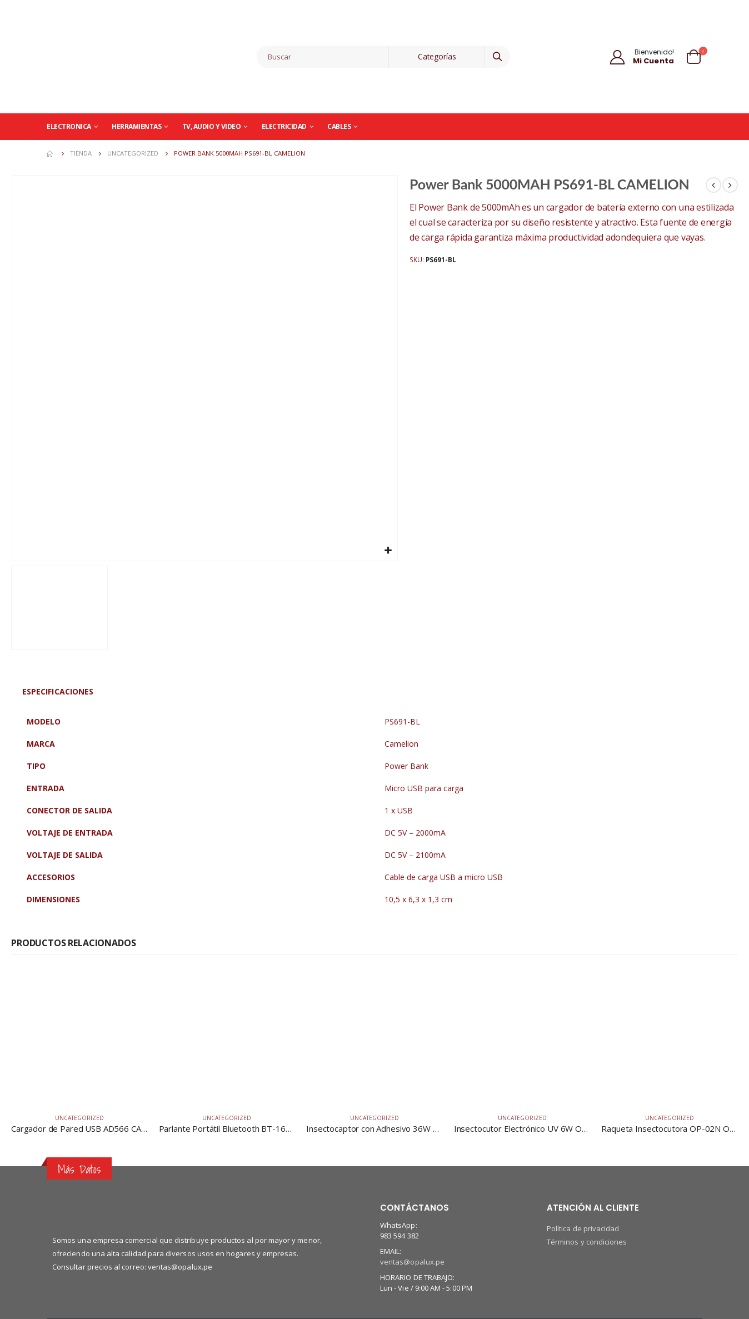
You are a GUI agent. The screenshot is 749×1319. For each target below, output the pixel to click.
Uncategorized (79, 1118)
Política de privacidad (583, 1228)
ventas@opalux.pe (412, 1262)
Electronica (69, 126)
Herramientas (136, 126)
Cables (339, 126)
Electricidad (284, 126)
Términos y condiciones (587, 1242)
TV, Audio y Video (211, 126)
